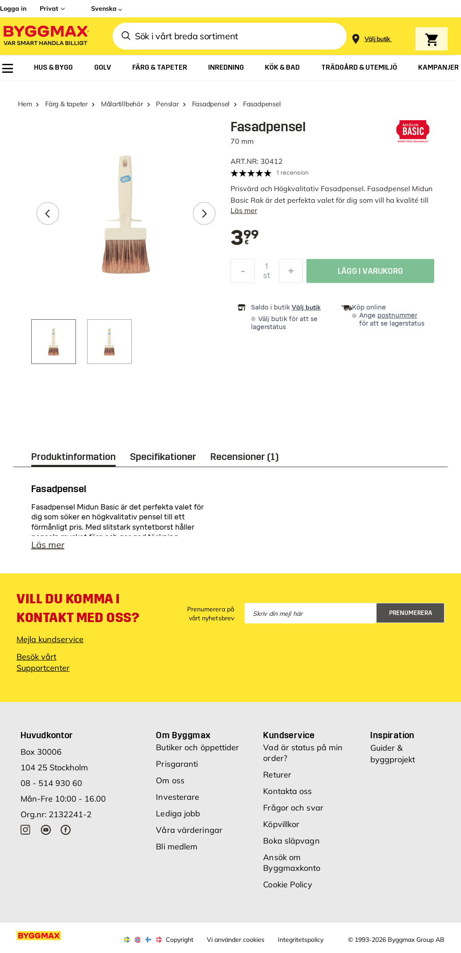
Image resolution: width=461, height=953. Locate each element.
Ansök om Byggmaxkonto (291, 862)
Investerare (177, 797)
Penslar (167, 104)
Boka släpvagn (291, 841)
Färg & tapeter (66, 104)
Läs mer (243, 210)
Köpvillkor (281, 824)
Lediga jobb (178, 813)
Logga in (13, 8)
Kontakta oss (287, 791)
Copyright (179, 940)
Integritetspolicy (300, 940)
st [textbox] (266, 278)
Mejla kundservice (50, 639)
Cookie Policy (287, 884)
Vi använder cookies (235, 940)
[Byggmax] (45, 36)
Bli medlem (176, 846)
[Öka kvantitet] (291, 273)
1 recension (293, 172)
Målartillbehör (122, 104)
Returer (277, 774)
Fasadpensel (211, 104)
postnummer (397, 315)
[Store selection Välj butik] (377, 39)
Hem (25, 104)
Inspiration (392, 735)
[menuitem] (7, 68)
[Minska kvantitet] (242, 273)
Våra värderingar (189, 830)
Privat (49, 8)
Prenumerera (410, 613)
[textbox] (244, 238)
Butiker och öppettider (197, 747)
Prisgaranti (177, 764)
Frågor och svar (293, 808)
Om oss (170, 780)
